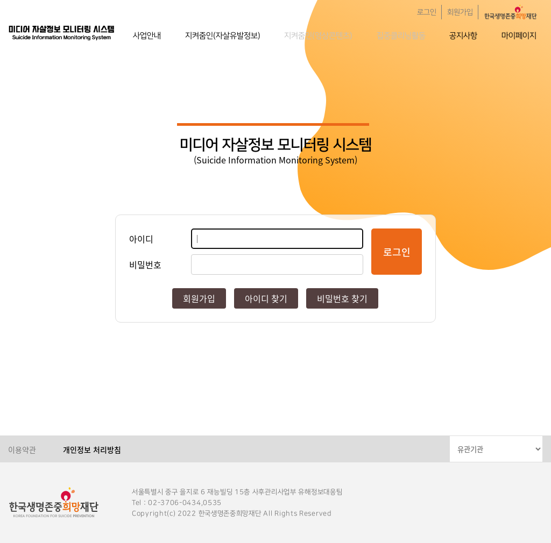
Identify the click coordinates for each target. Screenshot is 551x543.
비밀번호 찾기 (342, 298)
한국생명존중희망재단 (62, 32)
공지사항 (463, 35)
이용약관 (22, 449)
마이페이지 (518, 35)
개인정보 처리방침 (92, 449)
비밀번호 (145, 264)
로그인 (426, 12)
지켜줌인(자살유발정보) (222, 35)
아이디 (141, 238)
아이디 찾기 (266, 298)
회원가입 (460, 12)
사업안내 (147, 35)
